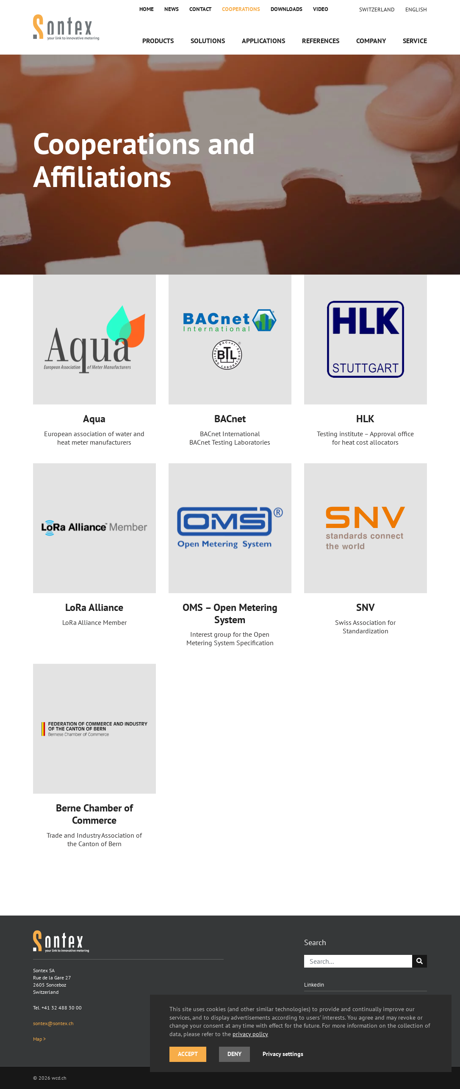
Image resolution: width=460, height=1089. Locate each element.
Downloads (286, 9)
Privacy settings (283, 1054)
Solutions (208, 40)
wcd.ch (59, 1078)
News (171, 9)
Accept (188, 1054)
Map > (39, 1039)
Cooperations (241, 9)
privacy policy (250, 1033)
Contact (200, 9)
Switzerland (377, 9)
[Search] (358, 961)
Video (320, 9)
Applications (263, 40)
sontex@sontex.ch (53, 1023)
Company (371, 40)
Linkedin (314, 984)
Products (158, 40)
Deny (234, 1054)
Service (415, 40)
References (320, 40)
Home (146, 9)
